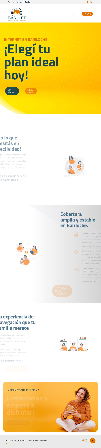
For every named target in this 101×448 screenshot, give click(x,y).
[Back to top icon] (92, 440)
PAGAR (87, 14)
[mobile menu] (74, 14)
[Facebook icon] (87, 2)
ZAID (7, 444)
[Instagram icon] (91, 2)
